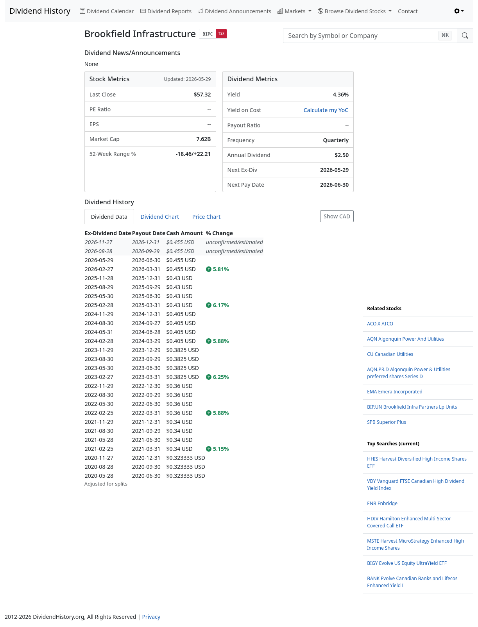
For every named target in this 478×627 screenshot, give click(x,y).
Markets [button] (292, 11)
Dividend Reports (166, 11)
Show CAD (337, 216)
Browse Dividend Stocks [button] (352, 11)
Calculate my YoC (326, 110)
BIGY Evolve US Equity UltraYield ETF (407, 563)
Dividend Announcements (234, 11)
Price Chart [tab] (206, 216)
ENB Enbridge (382, 503)
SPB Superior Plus (386, 422)
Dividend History (39, 10)
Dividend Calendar (107, 11)
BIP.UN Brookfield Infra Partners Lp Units (412, 407)
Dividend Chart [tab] (160, 216)
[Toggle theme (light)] (459, 11)
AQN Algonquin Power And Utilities (405, 339)
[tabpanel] (219, 358)
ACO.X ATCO (380, 323)
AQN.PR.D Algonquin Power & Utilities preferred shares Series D (408, 373)
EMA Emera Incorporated (395, 391)
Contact (408, 11)
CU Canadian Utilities (390, 354)
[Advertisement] (40, 166)
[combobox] (370, 35)
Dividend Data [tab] (109, 216)
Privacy (151, 616)
